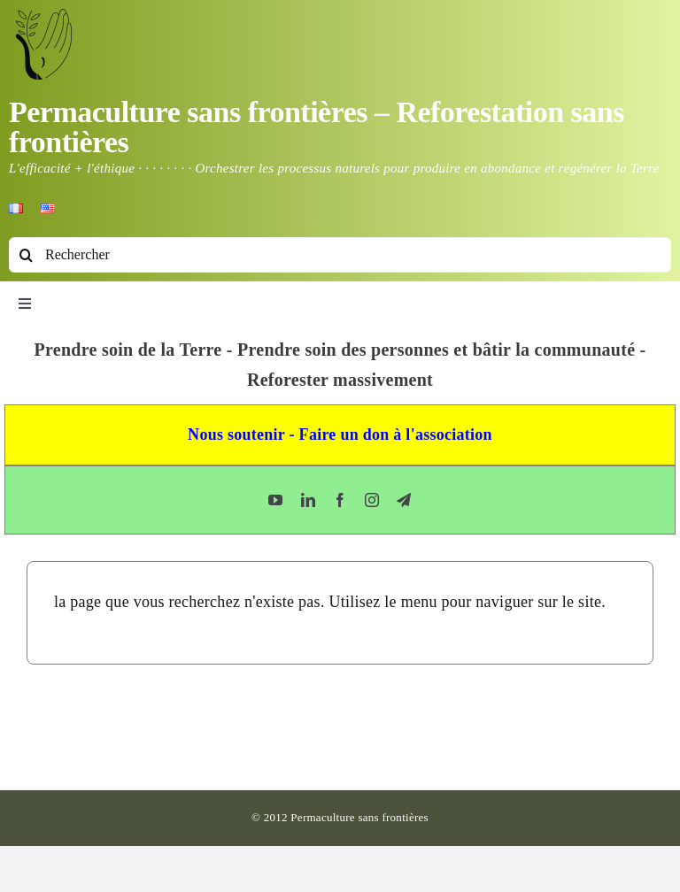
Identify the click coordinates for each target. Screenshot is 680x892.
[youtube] (275, 500)
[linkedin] (308, 500)
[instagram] (372, 500)
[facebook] (340, 500)
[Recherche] (26, 255)
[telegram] (404, 500)
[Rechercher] (340, 255)
